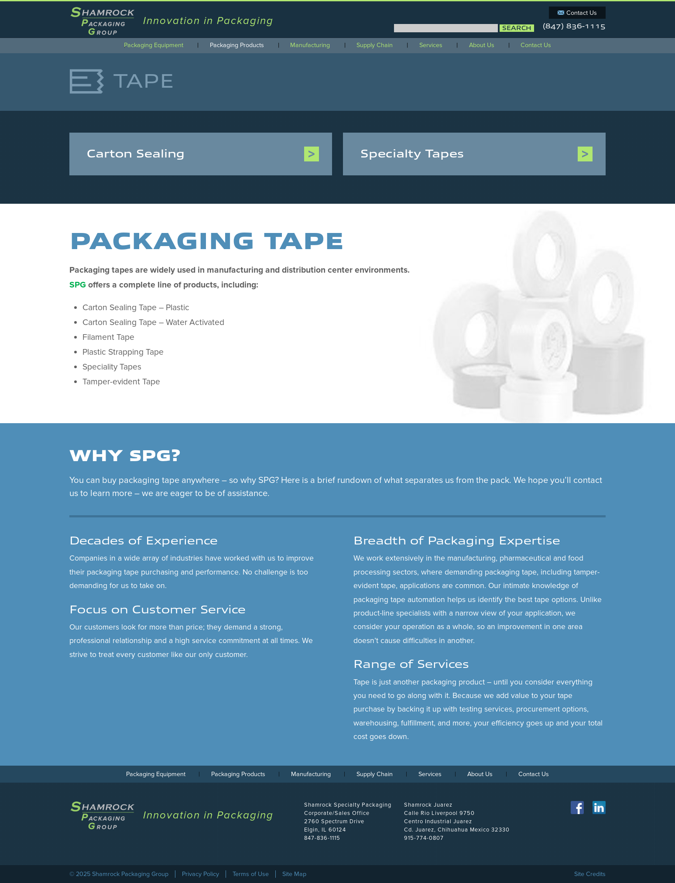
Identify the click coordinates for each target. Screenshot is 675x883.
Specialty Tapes (412, 153)
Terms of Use (251, 874)
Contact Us (581, 13)
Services (430, 45)
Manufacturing (310, 45)
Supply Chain (374, 45)
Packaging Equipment (153, 45)
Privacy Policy (200, 874)
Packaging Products (237, 45)
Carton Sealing (136, 153)
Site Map (294, 874)
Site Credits (590, 874)
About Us (481, 45)
